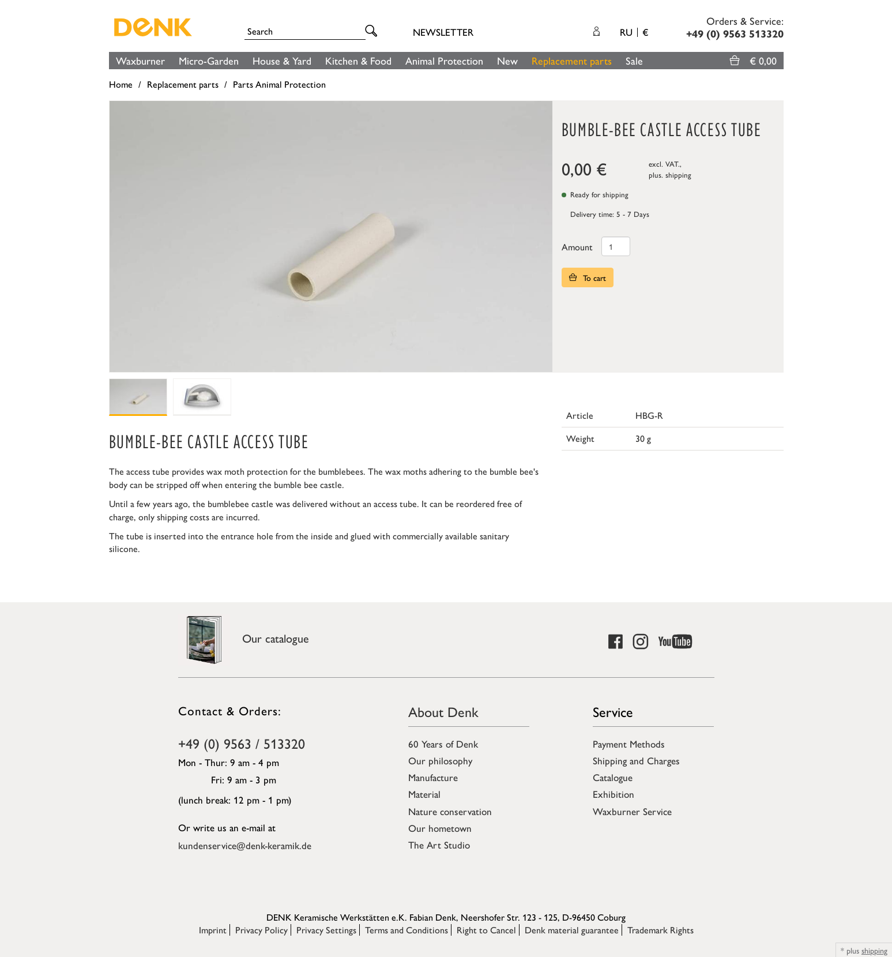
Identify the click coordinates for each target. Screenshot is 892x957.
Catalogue (613, 777)
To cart (587, 277)
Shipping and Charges (636, 760)
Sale (634, 60)
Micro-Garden (209, 60)
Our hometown (440, 828)
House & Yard (282, 60)
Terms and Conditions (406, 929)
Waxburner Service (632, 811)
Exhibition (613, 794)
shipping (678, 174)
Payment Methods (629, 743)
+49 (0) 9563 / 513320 (241, 743)
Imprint (213, 929)
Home (121, 84)
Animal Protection (444, 60)
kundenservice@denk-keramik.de (244, 845)
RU (634, 32)
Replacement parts (572, 60)
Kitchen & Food (358, 60)
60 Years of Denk (443, 743)
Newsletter (443, 32)
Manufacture (433, 777)
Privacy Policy (261, 929)
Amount (577, 246)
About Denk (443, 711)
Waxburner (140, 60)
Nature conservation (450, 811)
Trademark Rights (660, 929)
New (507, 60)
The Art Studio (439, 844)
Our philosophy (440, 760)
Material (424, 794)
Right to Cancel (486, 929)
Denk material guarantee (572, 929)
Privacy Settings (326, 929)
